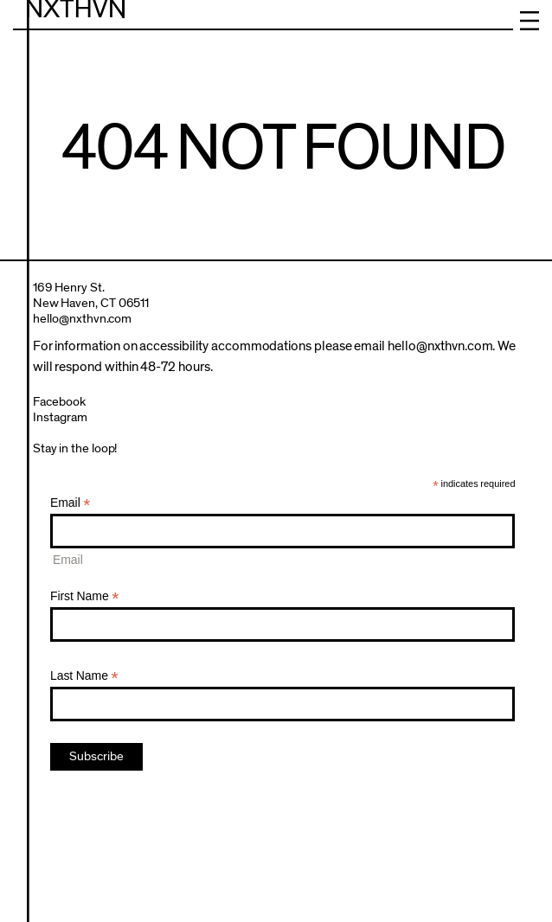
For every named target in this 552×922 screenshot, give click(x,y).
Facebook (59, 402)
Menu (529, 21)
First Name (84, 596)
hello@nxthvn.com (82, 319)
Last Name (84, 676)
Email (70, 503)
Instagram (60, 417)
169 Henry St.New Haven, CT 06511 (91, 295)
